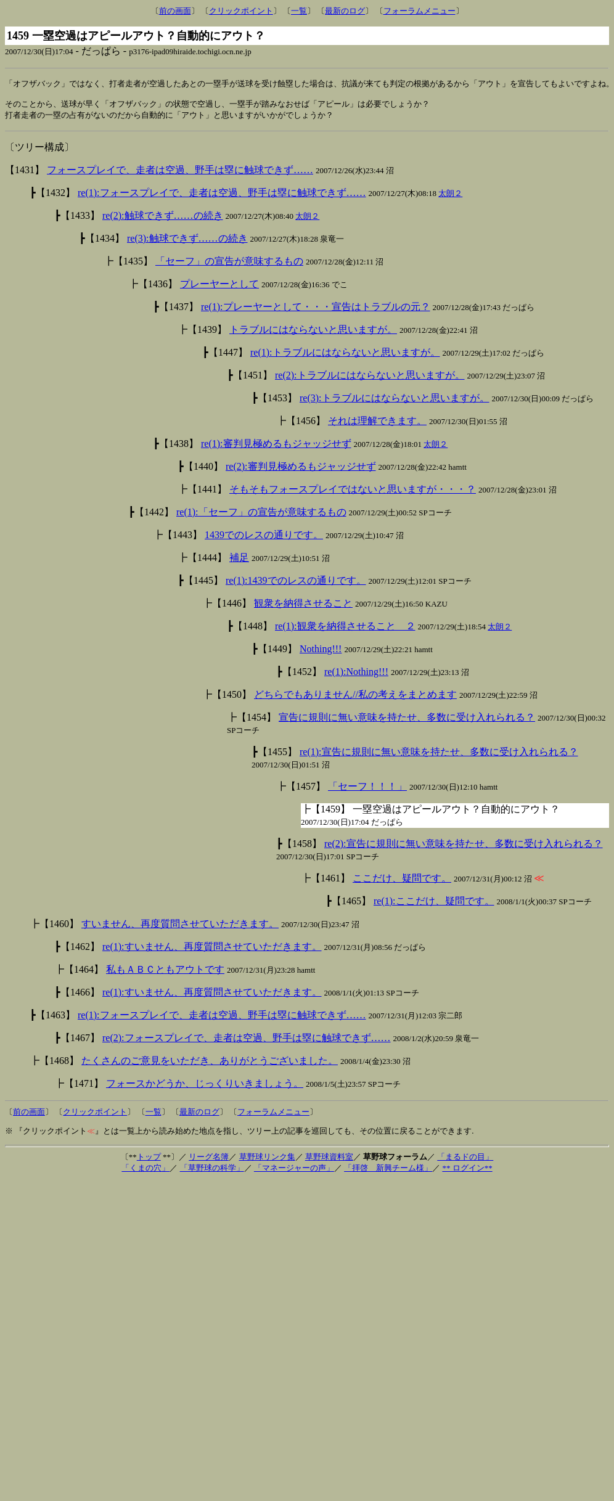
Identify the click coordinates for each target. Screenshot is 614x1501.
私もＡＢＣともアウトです (165, 973)
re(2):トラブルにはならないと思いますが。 (370, 379)
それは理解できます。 (377, 424)
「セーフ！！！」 (367, 790)
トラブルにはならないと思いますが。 (313, 333)
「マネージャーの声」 (294, 1171)
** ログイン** (467, 1171)
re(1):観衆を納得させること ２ (345, 629)
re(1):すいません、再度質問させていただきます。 (212, 950)
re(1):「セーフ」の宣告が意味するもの (261, 515)
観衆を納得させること (303, 607)
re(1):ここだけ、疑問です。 (434, 904)
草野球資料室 (329, 1160)
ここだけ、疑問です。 (402, 882)
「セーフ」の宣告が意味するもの (229, 265)
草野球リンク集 (267, 1160)
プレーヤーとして (219, 287)
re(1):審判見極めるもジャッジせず (276, 447)
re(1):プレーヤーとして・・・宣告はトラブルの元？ (315, 310)
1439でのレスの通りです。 (264, 538)
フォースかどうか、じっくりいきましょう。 (204, 1087)
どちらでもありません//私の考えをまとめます (355, 698)
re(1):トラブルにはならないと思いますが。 (345, 356)
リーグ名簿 (209, 1160)
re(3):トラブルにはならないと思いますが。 (394, 401)
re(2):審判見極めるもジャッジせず (301, 470)
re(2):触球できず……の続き (162, 219)
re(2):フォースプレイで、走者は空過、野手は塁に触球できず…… (246, 1041)
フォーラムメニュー (419, 10)
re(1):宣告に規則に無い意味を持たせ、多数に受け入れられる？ (439, 755)
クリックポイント (241, 10)
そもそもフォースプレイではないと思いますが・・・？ (352, 493)
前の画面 (175, 10)
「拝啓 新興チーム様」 (388, 1171)
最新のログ (345, 10)
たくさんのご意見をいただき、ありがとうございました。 (209, 1064)
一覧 (299, 10)
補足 (239, 561)
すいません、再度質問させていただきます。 (180, 927)
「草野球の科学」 (212, 1171)
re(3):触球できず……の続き (187, 242)
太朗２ (450, 197)
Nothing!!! (321, 652)
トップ (149, 1160)
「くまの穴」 (145, 1171)
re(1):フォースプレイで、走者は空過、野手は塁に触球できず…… (222, 196)
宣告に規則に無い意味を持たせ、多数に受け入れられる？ (407, 721)
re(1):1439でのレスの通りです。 (296, 584)
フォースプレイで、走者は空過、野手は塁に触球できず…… (180, 173)
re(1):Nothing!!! (356, 675)
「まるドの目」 (465, 1160)
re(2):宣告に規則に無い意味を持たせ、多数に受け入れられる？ (463, 847)
